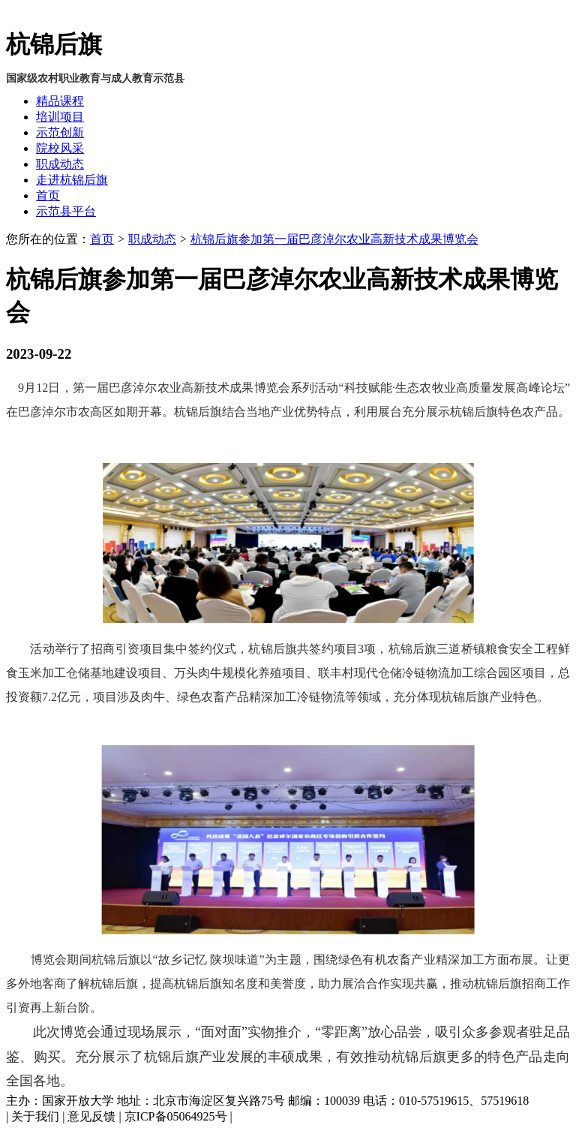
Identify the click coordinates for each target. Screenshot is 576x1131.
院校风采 (60, 148)
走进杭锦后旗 (72, 179)
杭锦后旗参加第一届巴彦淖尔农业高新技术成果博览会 (334, 239)
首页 (48, 195)
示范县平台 (66, 211)
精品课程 (60, 101)
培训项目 (60, 116)
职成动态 (60, 164)
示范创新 (60, 132)
